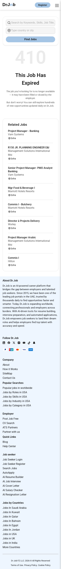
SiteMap (7, 373)
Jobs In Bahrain (12, 521)
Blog (5, 441)
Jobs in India (10, 542)
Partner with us (11, 431)
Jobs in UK (9, 538)
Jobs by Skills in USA (15, 396)
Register (42, 5)
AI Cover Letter (11, 485)
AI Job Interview (12, 481)
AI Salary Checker (13, 490)
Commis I (13, 257)
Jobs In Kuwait (11, 512)
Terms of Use (17, 565)
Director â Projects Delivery (24, 220)
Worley (12, 224)
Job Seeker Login (12, 459)
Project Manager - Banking (23, 131)
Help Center (9, 446)
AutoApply (8, 472)
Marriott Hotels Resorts (21, 191)
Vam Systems (16, 134)
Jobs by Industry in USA (16, 401)
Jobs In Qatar (10, 516)
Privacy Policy (30, 565)
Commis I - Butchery (20, 204)
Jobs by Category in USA (17, 405)
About (6, 364)
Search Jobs (10, 468)
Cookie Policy (44, 565)
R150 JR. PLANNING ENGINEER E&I (28, 147)
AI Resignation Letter (14, 494)
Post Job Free (10, 418)
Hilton (11, 261)
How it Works (10, 369)
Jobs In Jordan (11, 529)
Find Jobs (30, 39)
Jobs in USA (10, 534)
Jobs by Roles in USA (15, 392)
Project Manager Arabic (22, 237)
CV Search (8, 423)
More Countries (11, 547)
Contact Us (9, 377)
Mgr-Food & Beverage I (21, 187)
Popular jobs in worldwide (17, 387)
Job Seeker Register (14, 463)
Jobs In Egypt (10, 525)
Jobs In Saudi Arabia (15, 507)
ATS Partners (10, 427)
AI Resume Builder (13, 477)
